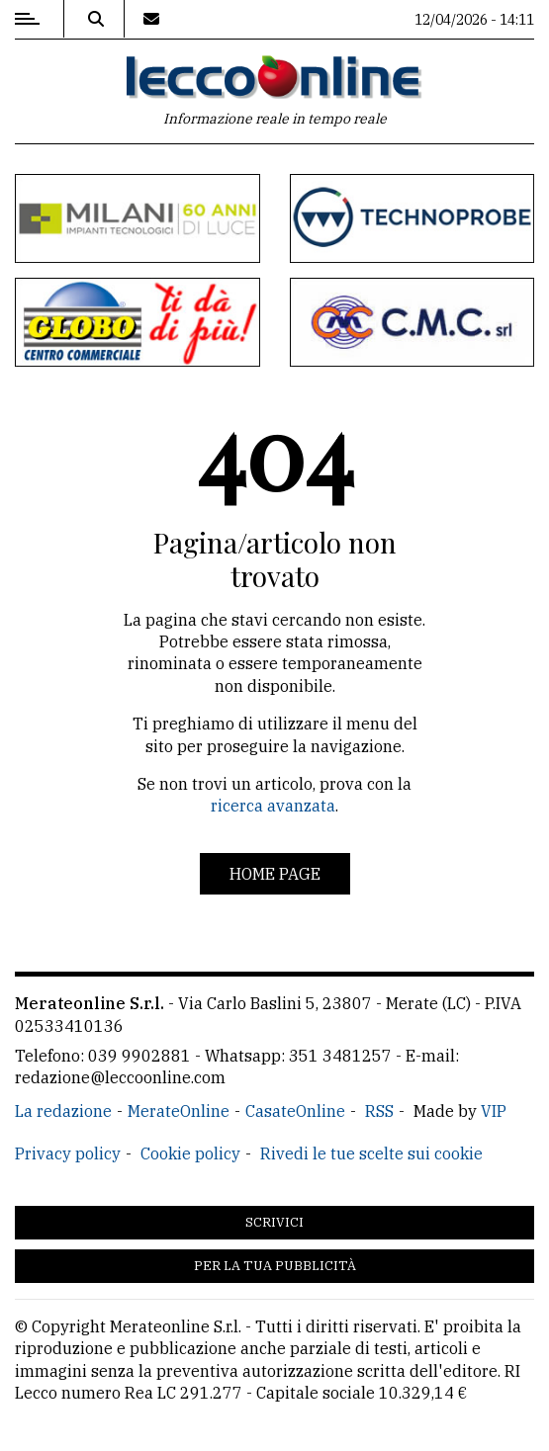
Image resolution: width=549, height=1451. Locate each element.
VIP (493, 1111)
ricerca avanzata (273, 805)
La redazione (63, 1111)
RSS (379, 1111)
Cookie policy (190, 1153)
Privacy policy (68, 1153)
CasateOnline (295, 1111)
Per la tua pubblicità (275, 1265)
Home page (274, 874)
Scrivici (274, 1222)
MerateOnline (178, 1111)
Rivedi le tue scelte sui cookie (371, 1153)
